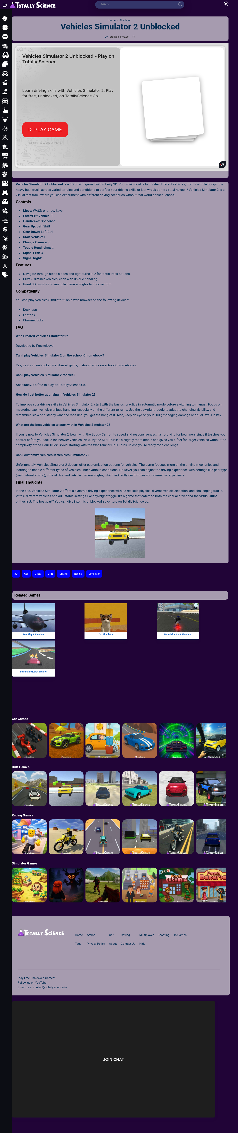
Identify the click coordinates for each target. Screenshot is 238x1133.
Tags (78, 943)
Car (26, 573)
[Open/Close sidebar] (4, 4)
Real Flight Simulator (34, 634)
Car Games (20, 719)
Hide (142, 943)
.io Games (180, 935)
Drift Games (20, 767)
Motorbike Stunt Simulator (178, 634)
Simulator (94, 573)
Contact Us (128, 943)
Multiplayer (146, 935)
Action (91, 935)
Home (79, 935)
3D (15, 573)
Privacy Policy (96, 943)
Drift (50, 573)
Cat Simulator (106, 634)
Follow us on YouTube (32, 982)
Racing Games (22, 815)
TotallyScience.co (118, 36)
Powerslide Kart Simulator (33, 671)
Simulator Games (24, 863)
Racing (78, 573)
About (113, 943)
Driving (63, 573)
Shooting (163, 935)
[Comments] (134, 37)
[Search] (138, 4)
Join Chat (113, 1059)
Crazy (38, 573)
